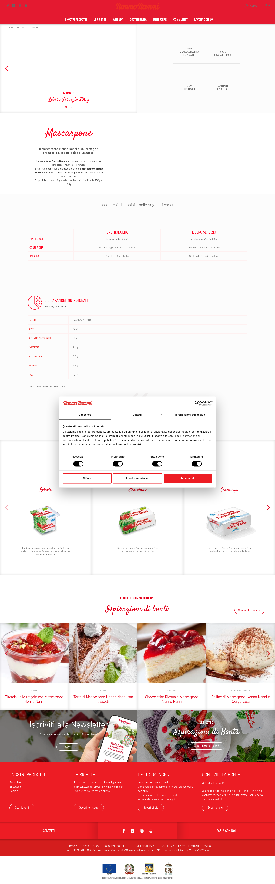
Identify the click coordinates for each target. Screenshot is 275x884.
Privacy (72, 846)
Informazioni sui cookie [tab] (190, 414)
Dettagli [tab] (137, 414)
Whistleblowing (201, 846)
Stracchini (15, 782)
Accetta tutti (188, 478)
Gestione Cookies (115, 846)
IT (267, 6)
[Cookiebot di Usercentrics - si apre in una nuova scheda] (197, 403)
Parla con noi (226, 830)
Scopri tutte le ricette (206, 746)
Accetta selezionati (137, 478)
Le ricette (100, 19)
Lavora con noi (203, 19)
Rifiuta (87, 478)
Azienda (118, 19)
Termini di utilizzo (143, 846)
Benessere (160, 19)
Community (180, 19)
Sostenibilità (138, 19)
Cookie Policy (91, 846)
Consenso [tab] (84, 414)
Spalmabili (15, 787)
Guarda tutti (22, 808)
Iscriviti (68, 747)
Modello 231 (178, 846)
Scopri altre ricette (249, 610)
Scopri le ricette (88, 808)
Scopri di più (150, 808)
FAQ (162, 846)
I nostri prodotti (76, 19)
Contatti (49, 830)
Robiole (13, 791)
